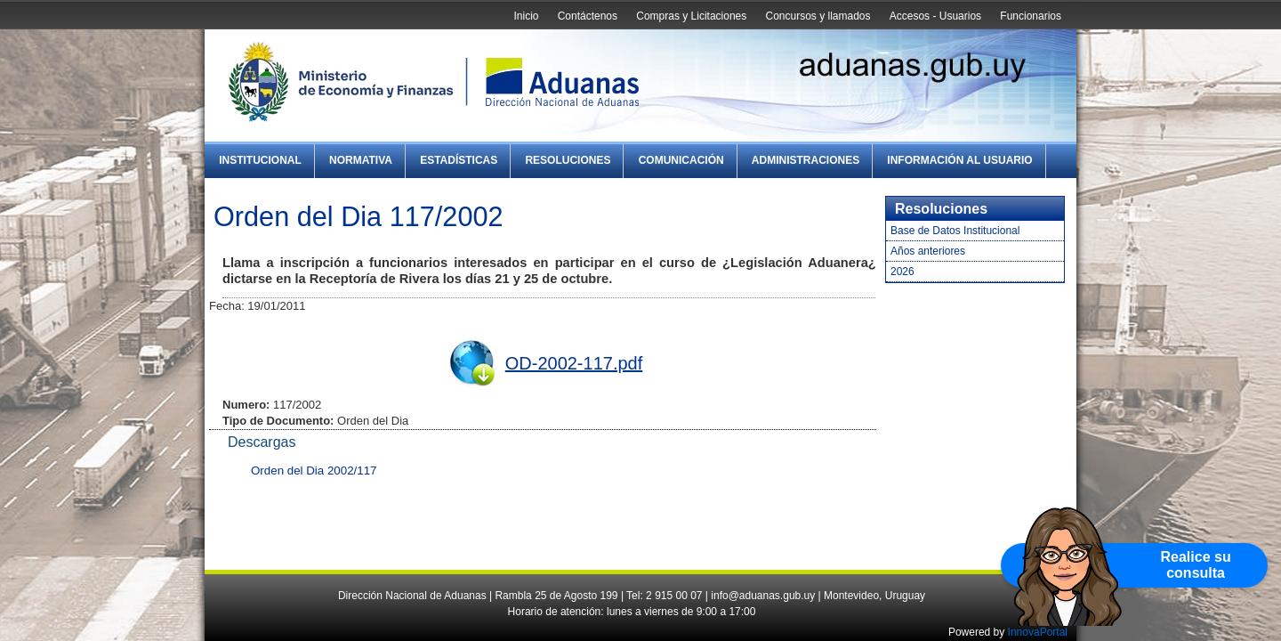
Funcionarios (1030, 16)
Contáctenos (587, 16)
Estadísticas (458, 160)
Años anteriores (927, 251)
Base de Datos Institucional (954, 230)
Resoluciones (567, 160)
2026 (902, 271)
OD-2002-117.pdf (574, 363)
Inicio (525, 16)
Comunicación (681, 160)
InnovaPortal (1038, 632)
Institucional (260, 160)
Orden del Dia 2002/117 (314, 470)
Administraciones (805, 160)
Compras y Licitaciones (691, 16)
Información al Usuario (959, 160)
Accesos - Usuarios (935, 16)
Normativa (360, 160)
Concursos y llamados (817, 16)
